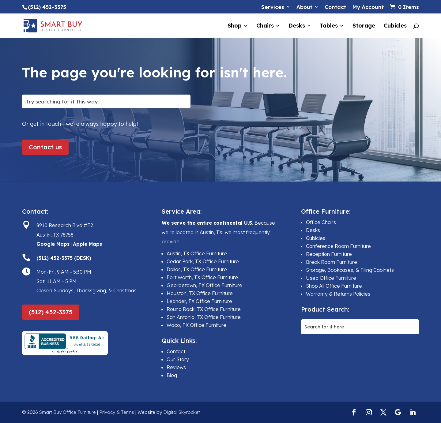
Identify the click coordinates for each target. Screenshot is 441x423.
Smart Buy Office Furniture (67, 412)
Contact (335, 7)
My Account (368, 7)
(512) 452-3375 (51, 312)
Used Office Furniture (331, 278)
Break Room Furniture (331, 262)
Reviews (176, 367)
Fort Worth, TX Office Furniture (202, 277)
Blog (172, 375)
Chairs (265, 26)
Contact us (45, 147)
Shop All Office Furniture (334, 286)
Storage (363, 26)
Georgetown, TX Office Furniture (204, 285)
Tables (329, 26)
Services (272, 7)
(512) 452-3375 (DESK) (63, 258)
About (304, 7)
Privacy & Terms (116, 412)
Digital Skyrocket (181, 412)
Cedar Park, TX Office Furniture (203, 261)
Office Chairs (321, 222)
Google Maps (53, 244)
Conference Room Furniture (338, 246)
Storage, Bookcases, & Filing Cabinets (350, 270)
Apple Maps (87, 244)
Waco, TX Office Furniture (196, 325)
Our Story (178, 359)
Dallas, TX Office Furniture (197, 269)
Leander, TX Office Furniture (199, 301)
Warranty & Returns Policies (338, 294)
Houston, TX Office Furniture (200, 293)
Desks (296, 26)
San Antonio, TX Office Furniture (204, 317)
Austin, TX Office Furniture (197, 253)
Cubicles (395, 26)
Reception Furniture (329, 254)
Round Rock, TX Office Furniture (204, 309)
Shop (235, 26)
